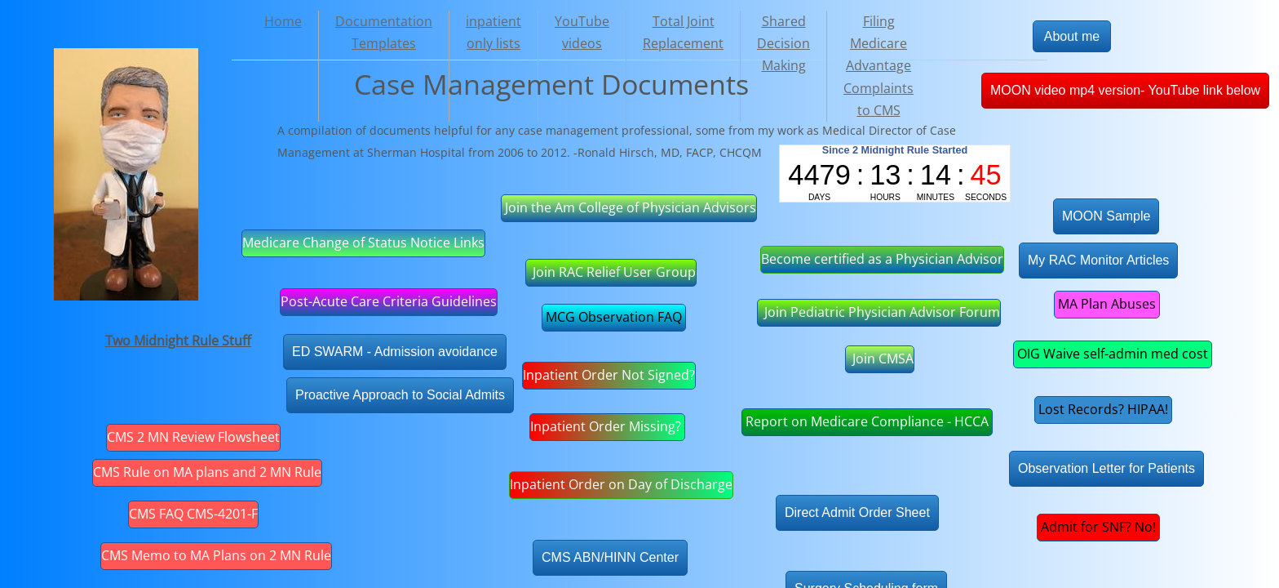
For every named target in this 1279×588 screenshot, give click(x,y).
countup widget (895, 174)
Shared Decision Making (783, 43)
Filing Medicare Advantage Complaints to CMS (878, 65)
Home (283, 21)
